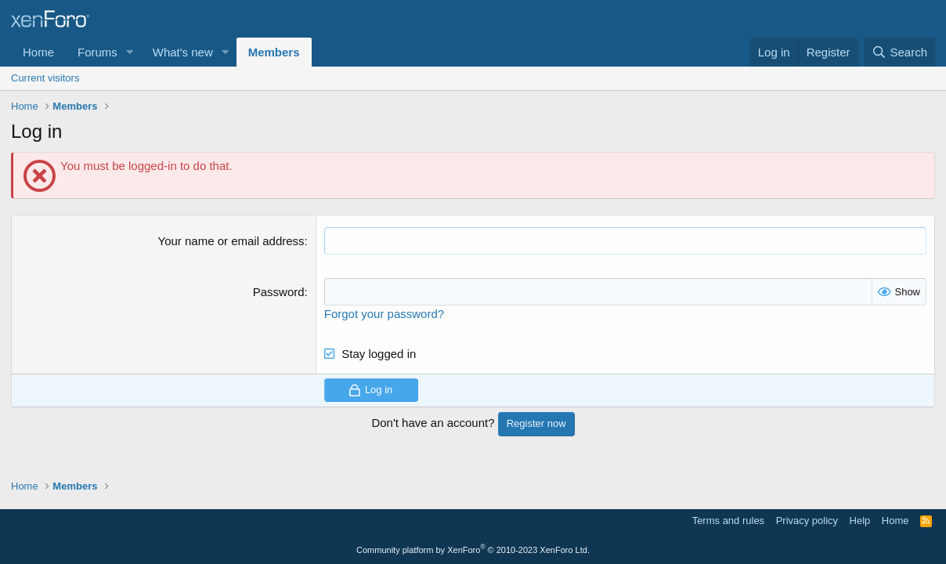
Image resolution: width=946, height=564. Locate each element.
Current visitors (45, 78)
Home (38, 52)
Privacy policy (807, 520)
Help (860, 520)
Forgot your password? (384, 313)
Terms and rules (728, 520)
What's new (183, 52)
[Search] (899, 52)
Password (279, 291)
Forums (97, 52)
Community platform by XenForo (473, 550)
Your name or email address (231, 241)
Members (274, 52)
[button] (130, 52)
